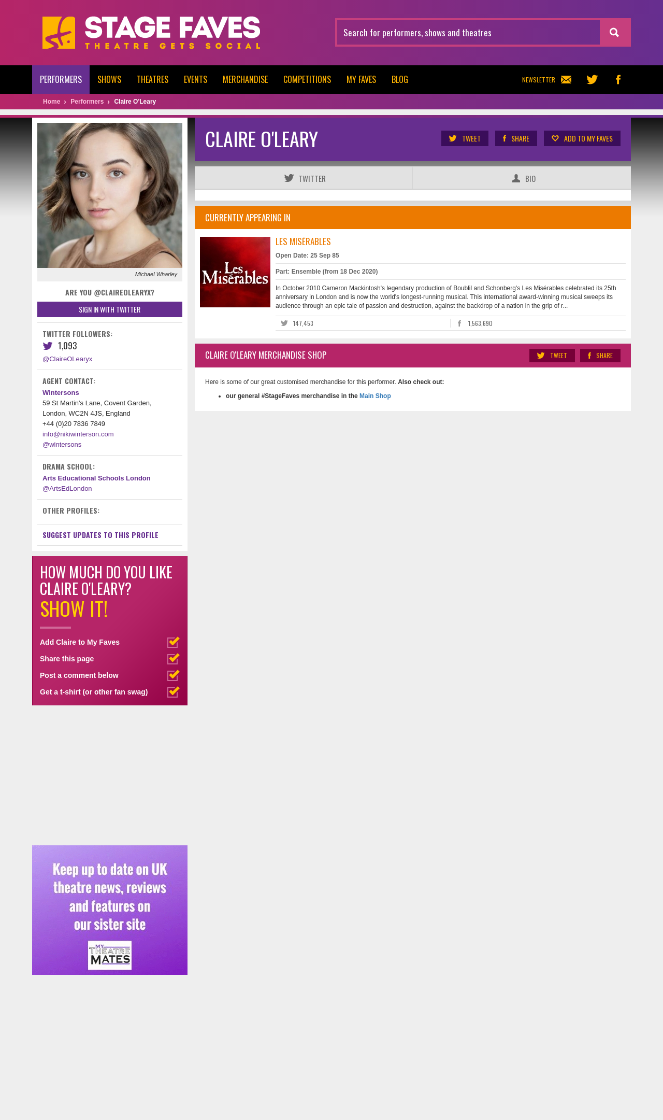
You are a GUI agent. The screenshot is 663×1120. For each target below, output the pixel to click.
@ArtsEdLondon (67, 488)
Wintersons (60, 392)
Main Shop (374, 396)
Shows (109, 79)
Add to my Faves (582, 138)
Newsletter (546, 79)
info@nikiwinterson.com (77, 434)
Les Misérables (303, 241)
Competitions (307, 79)
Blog (400, 79)
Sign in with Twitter (109, 309)
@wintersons (61, 444)
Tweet (464, 138)
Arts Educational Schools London (96, 478)
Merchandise (245, 79)
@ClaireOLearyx (67, 359)
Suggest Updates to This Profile (100, 534)
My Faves (361, 79)
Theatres (152, 79)
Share (515, 138)
